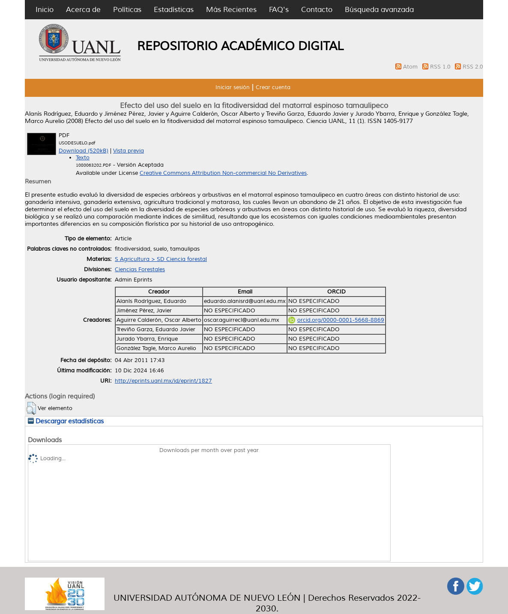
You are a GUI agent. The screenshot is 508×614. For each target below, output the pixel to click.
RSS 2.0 (473, 66)
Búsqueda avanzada (379, 9)
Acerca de (83, 9)
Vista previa (128, 150)
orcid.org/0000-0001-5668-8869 (336, 320)
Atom (411, 66)
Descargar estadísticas (66, 421)
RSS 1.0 (441, 66)
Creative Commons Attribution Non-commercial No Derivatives (223, 173)
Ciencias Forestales (140, 269)
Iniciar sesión (232, 87)
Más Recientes (231, 9)
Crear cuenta (273, 87)
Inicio (45, 9)
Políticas (127, 9)
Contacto (316, 9)
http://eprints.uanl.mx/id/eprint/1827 (163, 380)
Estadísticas (174, 9)
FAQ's (279, 9)
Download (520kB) (83, 150)
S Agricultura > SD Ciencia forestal (161, 259)
